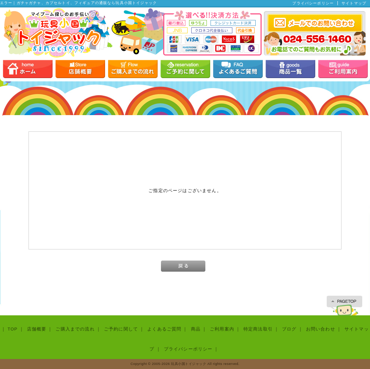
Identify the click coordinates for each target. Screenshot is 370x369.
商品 (196, 328)
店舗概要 (37, 328)
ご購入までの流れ (75, 328)
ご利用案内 (222, 328)
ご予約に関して (121, 328)
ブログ (289, 328)
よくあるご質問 (164, 328)
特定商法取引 (258, 328)
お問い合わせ (320, 328)
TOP (12, 328)
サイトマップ (354, 3)
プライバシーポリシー (313, 3)
